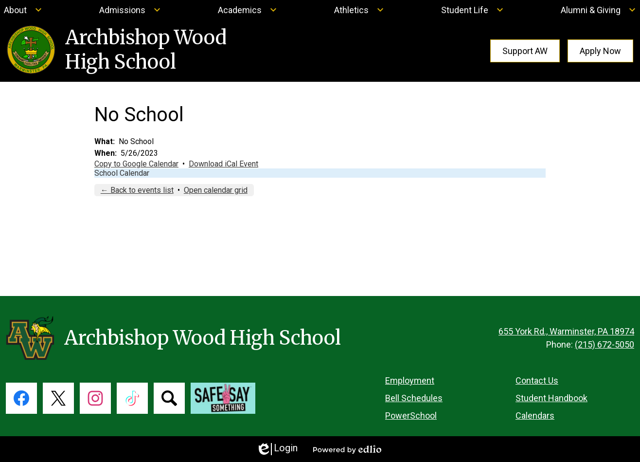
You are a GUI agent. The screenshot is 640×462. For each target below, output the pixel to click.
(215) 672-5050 (604, 344)
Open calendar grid (216, 190)
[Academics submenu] (247, 9)
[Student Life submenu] (472, 9)
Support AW (525, 51)
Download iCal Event (223, 163)
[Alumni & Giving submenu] (598, 9)
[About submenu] (23, 9)
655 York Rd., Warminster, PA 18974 (566, 331)
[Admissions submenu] (130, 9)
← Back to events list (137, 190)
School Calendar (121, 173)
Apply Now (600, 51)
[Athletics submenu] (359, 9)
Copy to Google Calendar (136, 163)
